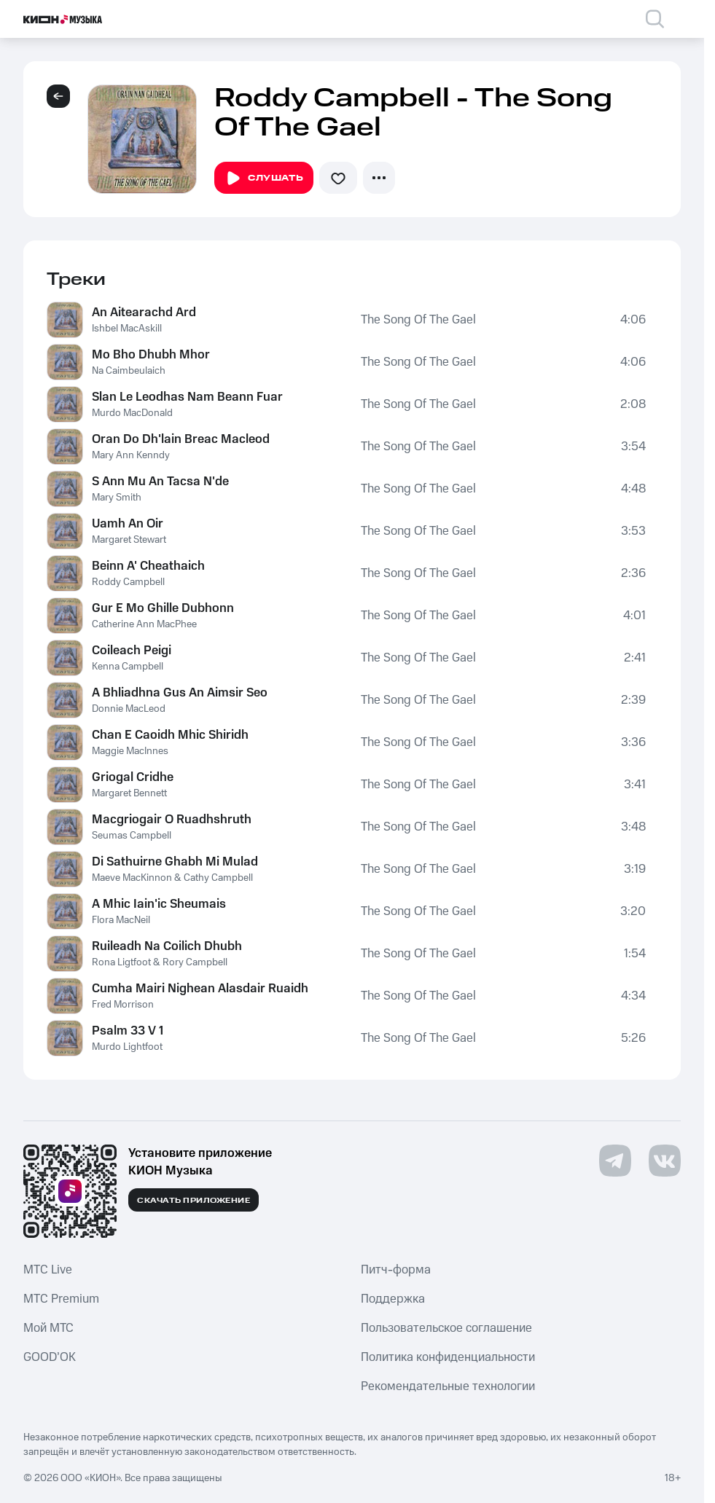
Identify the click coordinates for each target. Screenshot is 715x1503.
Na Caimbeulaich (128, 371)
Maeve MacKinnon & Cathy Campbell (172, 878)
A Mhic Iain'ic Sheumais (159, 904)
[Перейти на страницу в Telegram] (615, 1161)
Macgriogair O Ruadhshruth (171, 819)
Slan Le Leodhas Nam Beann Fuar (187, 397)
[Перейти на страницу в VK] (665, 1161)
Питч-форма (396, 1270)
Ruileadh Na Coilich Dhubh (167, 946)
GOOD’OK (49, 1357)
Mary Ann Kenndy (131, 455)
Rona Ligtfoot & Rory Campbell (159, 962)
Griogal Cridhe (132, 777)
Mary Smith (116, 497)
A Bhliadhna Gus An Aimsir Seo (179, 693)
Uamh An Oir (127, 524)
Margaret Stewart (129, 540)
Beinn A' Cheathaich (148, 566)
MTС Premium (61, 1299)
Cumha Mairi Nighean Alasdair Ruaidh (200, 988)
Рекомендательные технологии (448, 1386)
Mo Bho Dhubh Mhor (151, 355)
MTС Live (47, 1270)
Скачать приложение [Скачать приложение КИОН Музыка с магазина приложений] (193, 1201)
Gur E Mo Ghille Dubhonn (163, 608)
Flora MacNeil (121, 920)
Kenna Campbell (127, 666)
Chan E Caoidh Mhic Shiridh (170, 735)
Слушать (263, 178)
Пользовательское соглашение (446, 1328)
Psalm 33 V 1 (127, 1031)
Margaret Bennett (129, 793)
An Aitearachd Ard (144, 312)
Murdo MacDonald (132, 413)
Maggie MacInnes (130, 751)
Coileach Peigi (131, 650)
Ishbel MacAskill (127, 328)
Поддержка (393, 1299)
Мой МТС (48, 1328)
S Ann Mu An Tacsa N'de (160, 481)
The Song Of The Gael (418, 320)
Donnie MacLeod (128, 709)
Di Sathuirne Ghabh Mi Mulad (175, 862)
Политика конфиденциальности (448, 1357)
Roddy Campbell (128, 582)
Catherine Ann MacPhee (144, 624)
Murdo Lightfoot (127, 1047)
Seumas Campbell (131, 835)
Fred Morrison (123, 1004)
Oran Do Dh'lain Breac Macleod (181, 439)
